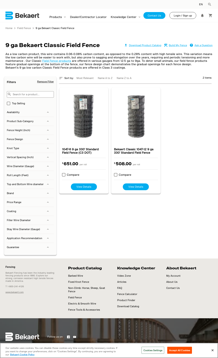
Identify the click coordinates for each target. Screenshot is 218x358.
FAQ (119, 288)
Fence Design (28, 139)
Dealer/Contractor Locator (88, 17)
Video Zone (124, 275)
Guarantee (28, 247)
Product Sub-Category (28, 121)
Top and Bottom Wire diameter (28, 184)
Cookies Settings (152, 350)
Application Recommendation (28, 238)
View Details (83, 186)
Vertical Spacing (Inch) (28, 157)
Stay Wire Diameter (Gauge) (28, 229)
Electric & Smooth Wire (82, 303)
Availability (28, 112)
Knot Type (28, 148)
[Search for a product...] (30, 94)
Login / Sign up (183, 15)
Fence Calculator (127, 294)
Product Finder (126, 300)
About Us (171, 281)
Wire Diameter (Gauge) (28, 166)
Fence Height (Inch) (28, 130)
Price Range (28, 202)
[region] (109, 350)
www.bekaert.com (14, 292)
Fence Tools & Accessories (84, 309)
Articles (121, 281)
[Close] (212, 350)
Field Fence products (56, 60)
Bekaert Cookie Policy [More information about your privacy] (22, 354)
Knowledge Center (123, 17)
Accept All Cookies (179, 350)
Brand (28, 193)
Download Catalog (128, 306)
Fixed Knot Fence (78, 281)
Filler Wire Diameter (28, 220)
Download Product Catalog (142, 45)
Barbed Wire (75, 275)
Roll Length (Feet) (28, 175)
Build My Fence (175, 45)
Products (55, 17)
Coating (28, 211)
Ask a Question (201, 45)
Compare (73, 174)
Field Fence (75, 297)
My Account (173, 275)
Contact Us (154, 15)
